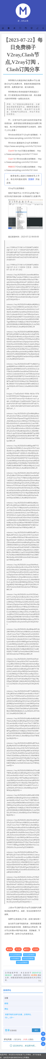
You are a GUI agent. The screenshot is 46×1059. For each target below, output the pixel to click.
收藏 (10, 949)
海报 (35, 949)
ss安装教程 (15, 958)
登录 (7, 1030)
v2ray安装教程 (15, 955)
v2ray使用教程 (22, 962)
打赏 (18, 949)
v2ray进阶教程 (29, 955)
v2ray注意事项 (28, 958)
